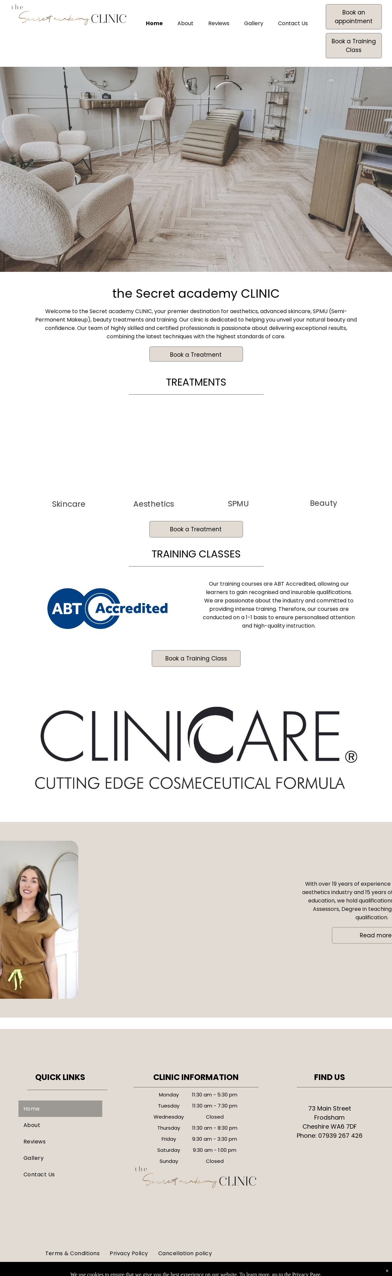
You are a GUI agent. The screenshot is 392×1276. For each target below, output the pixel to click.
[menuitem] (60, 1108)
